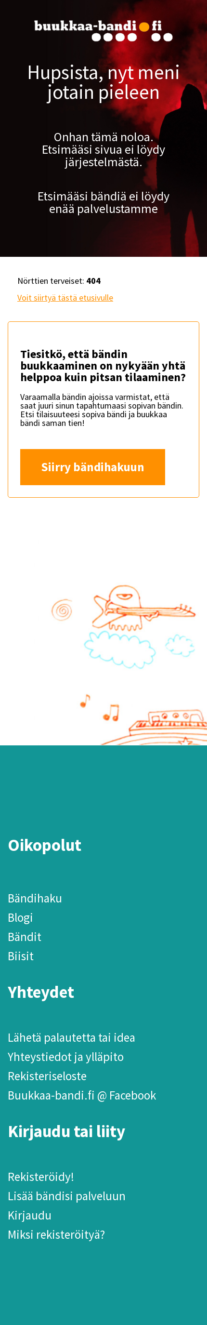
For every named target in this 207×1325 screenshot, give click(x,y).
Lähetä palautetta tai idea (71, 1037)
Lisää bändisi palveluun (67, 1196)
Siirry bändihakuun (92, 467)
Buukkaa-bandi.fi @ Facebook (82, 1095)
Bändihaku (35, 898)
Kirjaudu (30, 1215)
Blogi (20, 917)
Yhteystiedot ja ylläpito (66, 1056)
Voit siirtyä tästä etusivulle (65, 297)
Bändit (24, 936)
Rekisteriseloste (47, 1076)
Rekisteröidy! (41, 1176)
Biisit (21, 956)
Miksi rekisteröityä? (56, 1234)
